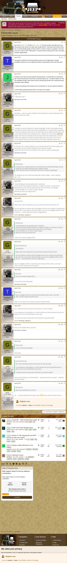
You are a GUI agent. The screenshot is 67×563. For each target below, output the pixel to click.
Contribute (17, 497)
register (10, 560)
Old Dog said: (19, 164)
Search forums (12, 19)
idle (36, 439)
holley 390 (35, 449)
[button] (7, 16)
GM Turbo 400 (37, 45)
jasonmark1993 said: (21, 245)
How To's (56, 545)
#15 (62, 305)
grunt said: (18, 273)
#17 (62, 341)
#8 (62, 160)
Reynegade (9, 457)
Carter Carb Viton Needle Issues (22, 428)
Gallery (25, 16)
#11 (62, 219)
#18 (62, 357)
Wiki (11, 16)
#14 (62, 288)
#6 (62, 125)
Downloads (34, 16)
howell (30, 421)
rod (34, 421)
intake (8, 451)
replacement (21, 459)
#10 (62, 198)
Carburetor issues (17, 455)
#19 (62, 383)
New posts (4, 19)
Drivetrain (21, 421)
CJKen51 (9, 439)
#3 (62, 73)
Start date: (14, 35)
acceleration (31, 457)
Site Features (57, 540)
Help (55, 542)
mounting (13, 451)
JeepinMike (9, 449)
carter (30, 429)
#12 (62, 241)
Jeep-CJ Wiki (43, 25)
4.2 (28, 439)
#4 (62, 93)
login (15, 560)
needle (8, 431)
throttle (8, 423)
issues (34, 429)
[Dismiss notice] (61, 23)
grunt (4, 35)
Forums (18, 16)
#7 (62, 143)
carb (26, 429)
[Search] (64, 16)
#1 (64, 42)
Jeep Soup (59, 446)
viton (13, 431)
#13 (62, 269)
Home (4, 16)
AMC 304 (24, 45)
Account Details (41, 540)
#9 (62, 181)
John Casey (9, 421)
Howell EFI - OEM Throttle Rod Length (24, 420)
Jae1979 (9, 429)
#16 (62, 324)
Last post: (30, 35)
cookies (14, 552)
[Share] (62, 42)
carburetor (29, 449)
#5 (62, 110)
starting (27, 459)
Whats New (24, 542)
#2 (62, 57)
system (13, 441)
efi (26, 421)
